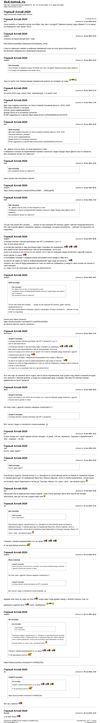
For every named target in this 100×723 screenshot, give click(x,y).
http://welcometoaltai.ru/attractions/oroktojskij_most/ (26, 44)
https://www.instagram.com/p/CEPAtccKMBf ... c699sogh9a (29, 190)
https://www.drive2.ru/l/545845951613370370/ (48, 115)
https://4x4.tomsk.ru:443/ (12, 7)
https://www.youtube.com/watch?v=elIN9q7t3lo (23, 662)
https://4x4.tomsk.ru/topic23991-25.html (18, 14)
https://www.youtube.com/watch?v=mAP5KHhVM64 (26, 322)
